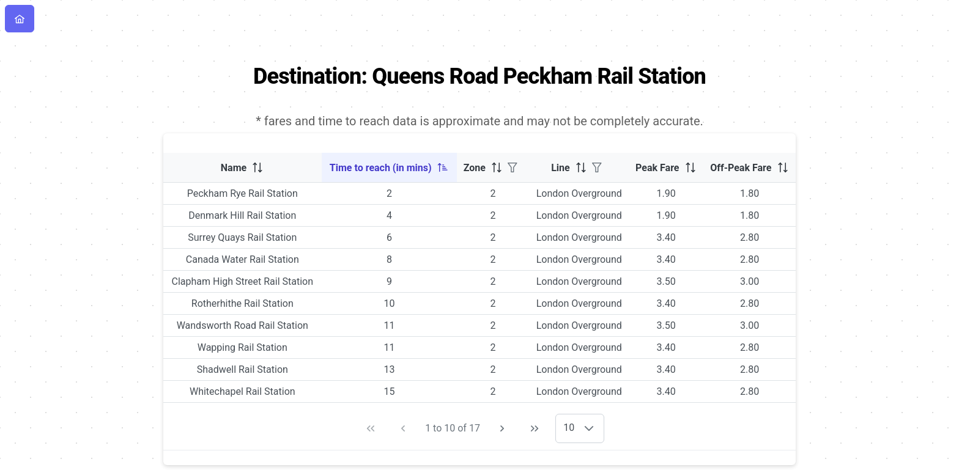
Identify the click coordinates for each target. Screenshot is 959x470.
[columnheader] (242, 168)
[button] (589, 428)
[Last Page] (534, 428)
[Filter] (512, 167)
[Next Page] (502, 428)
